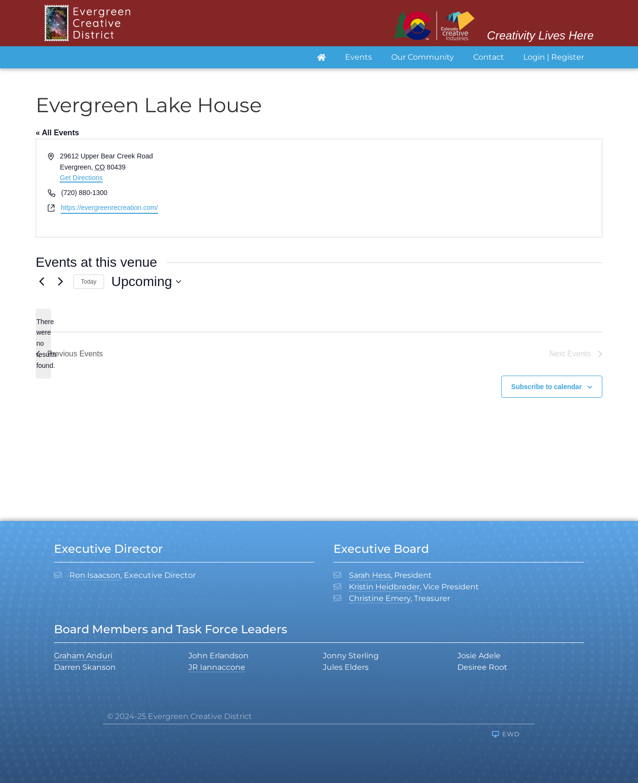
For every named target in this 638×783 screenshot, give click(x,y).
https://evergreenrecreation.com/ (109, 207)
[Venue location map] (459, 188)
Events (358, 57)
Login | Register (553, 57)
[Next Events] (60, 281)
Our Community (422, 57)
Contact (488, 57)
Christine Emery (380, 598)
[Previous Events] (41, 281)
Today (88, 281)
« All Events (57, 133)
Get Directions (81, 178)
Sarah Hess (370, 575)
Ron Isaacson (94, 575)
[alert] (43, 343)
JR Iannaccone (216, 667)
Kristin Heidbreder (384, 586)
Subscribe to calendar (546, 387)
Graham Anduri (83, 655)
